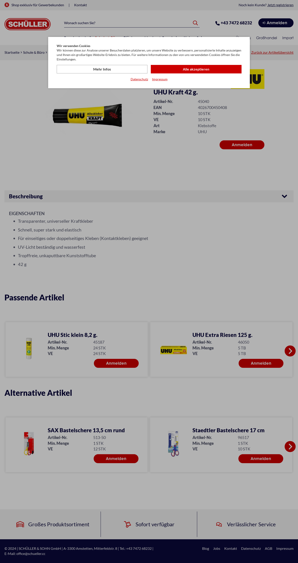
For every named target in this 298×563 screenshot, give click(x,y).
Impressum (160, 79)
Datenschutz (139, 79)
